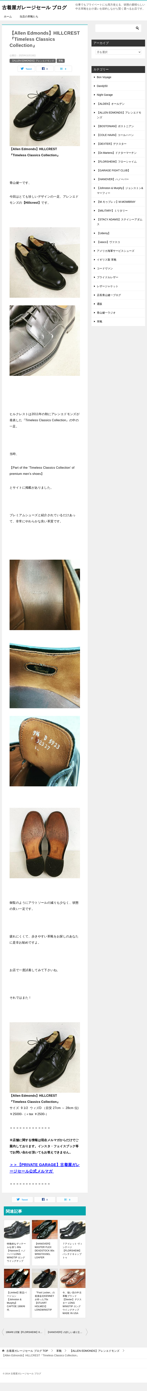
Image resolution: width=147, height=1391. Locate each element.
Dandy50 (102, 94)
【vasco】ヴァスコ (108, 250)
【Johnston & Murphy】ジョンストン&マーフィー (120, 199)
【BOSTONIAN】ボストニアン (115, 134)
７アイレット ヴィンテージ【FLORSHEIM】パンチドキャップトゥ (72, 1259)
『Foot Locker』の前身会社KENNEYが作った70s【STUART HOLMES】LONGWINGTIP (45, 1310)
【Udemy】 (104, 241)
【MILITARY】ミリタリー (112, 219)
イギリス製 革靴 (106, 268)
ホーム (8, 24)
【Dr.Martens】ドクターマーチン (117, 161)
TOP (27, 1359)
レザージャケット (107, 294)
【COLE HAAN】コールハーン (115, 143)
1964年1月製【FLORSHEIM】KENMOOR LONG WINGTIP (25, 1340)
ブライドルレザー (107, 285)
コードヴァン (105, 276)
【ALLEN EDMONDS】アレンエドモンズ (32, 69)
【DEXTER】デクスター (112, 152)
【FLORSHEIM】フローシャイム (117, 170)
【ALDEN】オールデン (111, 112)
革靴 (60, 69)
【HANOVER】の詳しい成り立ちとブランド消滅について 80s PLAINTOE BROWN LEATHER (67, 1340)
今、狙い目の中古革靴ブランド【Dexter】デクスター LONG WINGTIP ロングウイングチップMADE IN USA (72, 1311)
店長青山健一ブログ (109, 303)
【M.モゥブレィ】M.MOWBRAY (116, 210)
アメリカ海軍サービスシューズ (115, 259)
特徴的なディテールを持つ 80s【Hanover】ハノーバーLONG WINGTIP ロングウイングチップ (16, 1261)
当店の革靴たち (29, 24)
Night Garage (105, 103)
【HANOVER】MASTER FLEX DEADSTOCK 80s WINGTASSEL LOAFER (44, 1259)
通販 (99, 312)
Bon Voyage (104, 85)
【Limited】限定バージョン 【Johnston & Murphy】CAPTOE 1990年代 (17, 1310)
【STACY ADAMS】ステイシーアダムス (119, 230)
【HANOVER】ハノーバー (113, 187)
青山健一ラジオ (106, 321)
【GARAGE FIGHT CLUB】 (113, 178)
